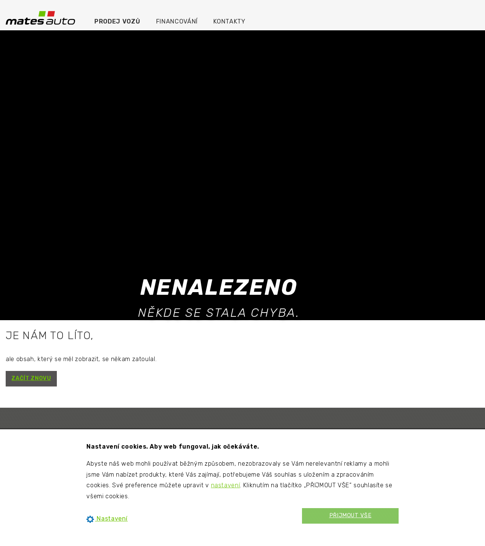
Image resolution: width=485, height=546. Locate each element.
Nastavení (107, 518)
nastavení (225, 485)
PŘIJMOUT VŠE (350, 515)
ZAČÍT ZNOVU (31, 378)
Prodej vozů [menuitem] (117, 21)
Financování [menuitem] (177, 21)
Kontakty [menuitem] (229, 21)
